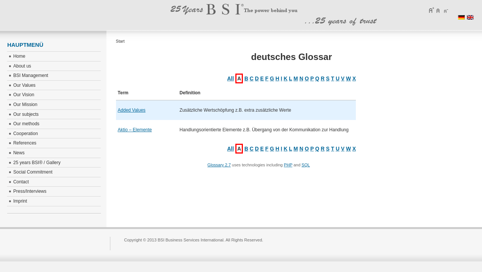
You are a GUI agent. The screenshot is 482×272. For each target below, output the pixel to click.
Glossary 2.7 (219, 165)
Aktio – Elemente (135, 129)
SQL (306, 165)
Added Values (132, 110)
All (230, 78)
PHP (288, 165)
